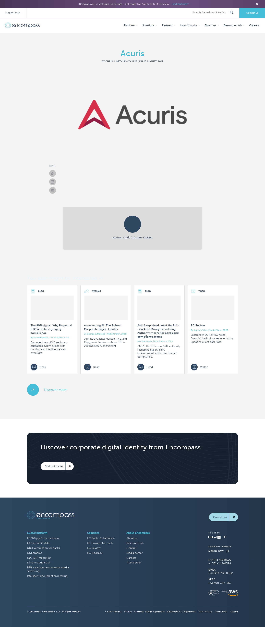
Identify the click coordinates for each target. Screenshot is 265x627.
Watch (199, 367)
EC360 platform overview (43, 538)
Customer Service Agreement (149, 611)
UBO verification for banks (43, 548)
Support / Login (13, 13)
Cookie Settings (113, 611)
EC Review (94, 548)
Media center (134, 552)
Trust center (133, 562)
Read (38, 367)
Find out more (180, 4)
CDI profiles (34, 552)
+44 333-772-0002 (220, 573)
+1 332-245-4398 (219, 563)
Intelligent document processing (47, 576)
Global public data (38, 543)
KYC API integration (39, 557)
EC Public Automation (101, 538)
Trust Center (220, 611)
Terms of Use (205, 611)
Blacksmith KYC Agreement (181, 611)
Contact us (252, 12)
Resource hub (135, 543)
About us (131, 538)
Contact (131, 548)
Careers (254, 25)
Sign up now (216, 550)
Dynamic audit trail (38, 562)
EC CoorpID (94, 552)
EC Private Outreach (100, 543)
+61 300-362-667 (219, 582)
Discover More (55, 390)
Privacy (127, 611)
